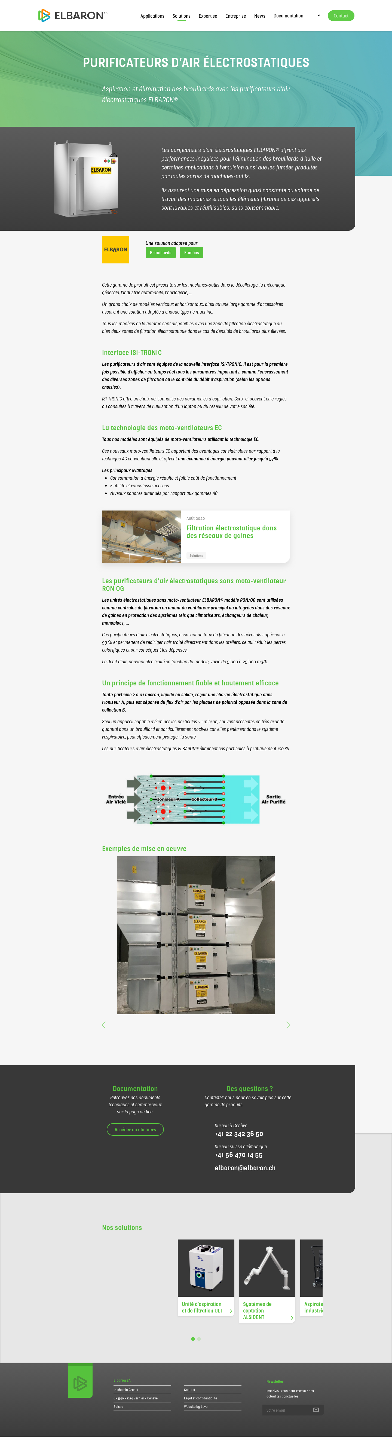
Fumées (191, 252)
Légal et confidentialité (200, 1398)
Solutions (182, 16)
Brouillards (160, 252)
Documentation (288, 16)
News (259, 16)
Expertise (208, 16)
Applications (152, 16)
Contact (189, 1389)
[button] (105, 1022)
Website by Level (196, 1406)
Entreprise (235, 16)
